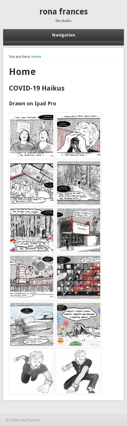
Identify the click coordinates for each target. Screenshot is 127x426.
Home (36, 56)
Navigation (63, 35)
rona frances (63, 11)
